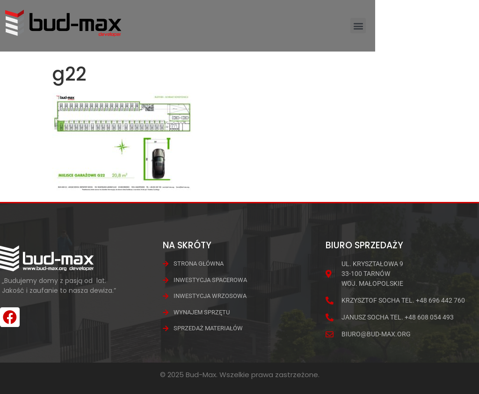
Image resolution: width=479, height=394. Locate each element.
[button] (462, 29)
